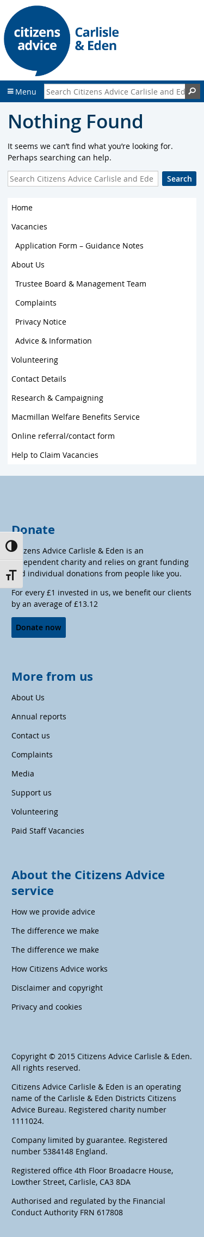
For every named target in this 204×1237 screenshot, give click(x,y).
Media (22, 773)
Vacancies (29, 226)
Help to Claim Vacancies (54, 455)
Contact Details (38, 379)
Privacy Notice (40, 321)
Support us (31, 792)
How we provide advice (53, 911)
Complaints (36, 302)
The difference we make (55, 930)
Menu (22, 91)
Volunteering (34, 360)
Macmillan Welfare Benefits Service (75, 417)
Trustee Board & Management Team (80, 283)
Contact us (30, 735)
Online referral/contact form (63, 436)
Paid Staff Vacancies (47, 830)
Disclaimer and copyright (57, 988)
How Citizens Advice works (59, 969)
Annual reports (38, 716)
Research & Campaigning (57, 398)
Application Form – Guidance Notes (79, 245)
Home (22, 207)
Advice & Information (53, 340)
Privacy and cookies (46, 1007)
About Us (28, 264)
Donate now (38, 627)
